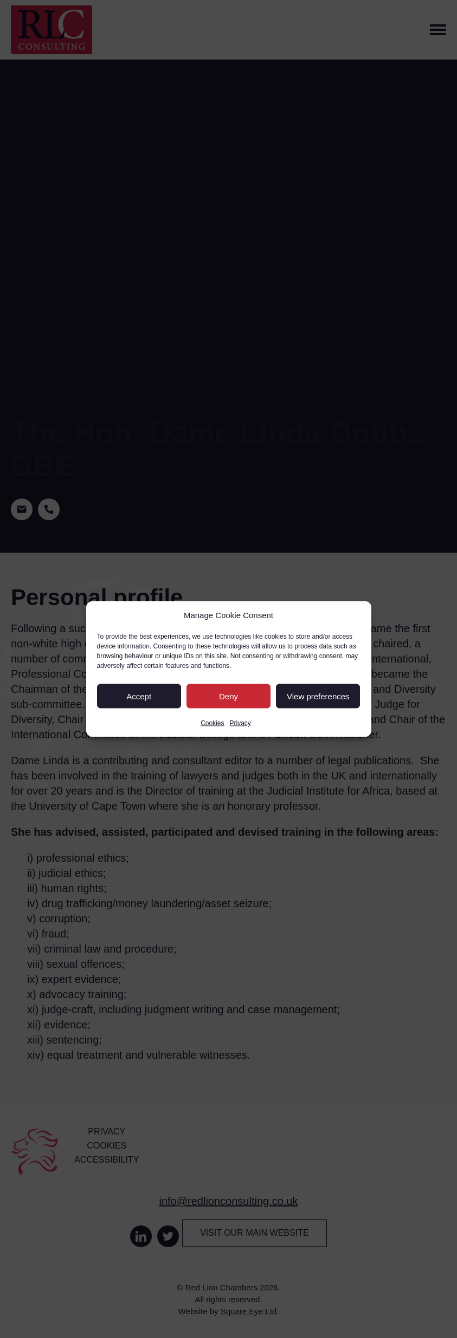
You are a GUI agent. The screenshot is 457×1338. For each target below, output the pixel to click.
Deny (228, 695)
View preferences (318, 695)
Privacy (240, 723)
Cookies (212, 723)
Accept (138, 695)
